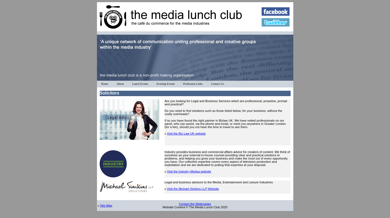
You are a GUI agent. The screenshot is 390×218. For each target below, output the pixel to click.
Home (104, 83)
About (120, 83)
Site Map (106, 205)
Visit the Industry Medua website (189, 171)
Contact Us (217, 83)
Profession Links (193, 83)
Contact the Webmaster (195, 204)
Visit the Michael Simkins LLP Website (193, 188)
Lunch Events (140, 83)
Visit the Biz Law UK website (186, 133)
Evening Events (166, 83)
